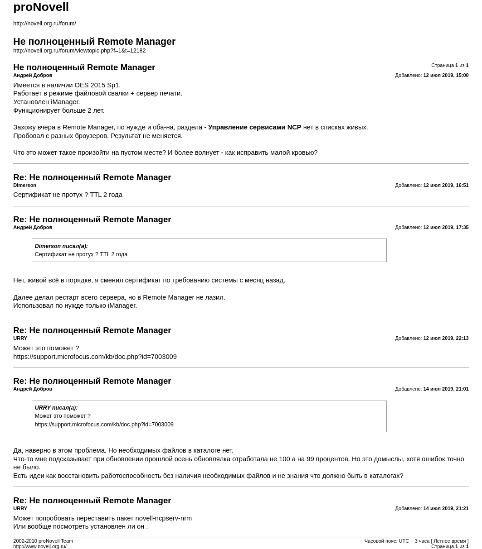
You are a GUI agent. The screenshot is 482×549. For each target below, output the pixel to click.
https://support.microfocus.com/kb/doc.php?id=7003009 (95, 356)
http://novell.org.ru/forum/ (44, 23)
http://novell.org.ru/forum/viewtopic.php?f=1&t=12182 (79, 51)
